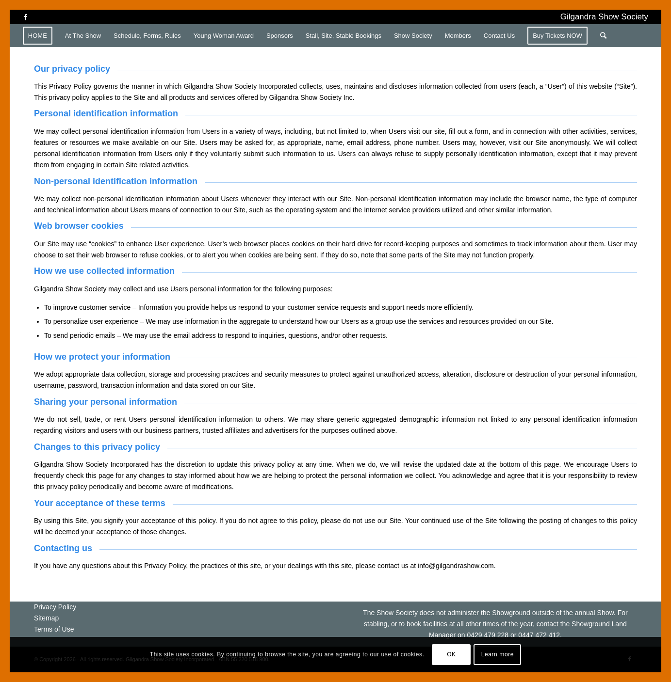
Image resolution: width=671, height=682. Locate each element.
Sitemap (46, 618)
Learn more (497, 654)
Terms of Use (54, 629)
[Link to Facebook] (25, 17)
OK (451, 654)
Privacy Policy (55, 607)
